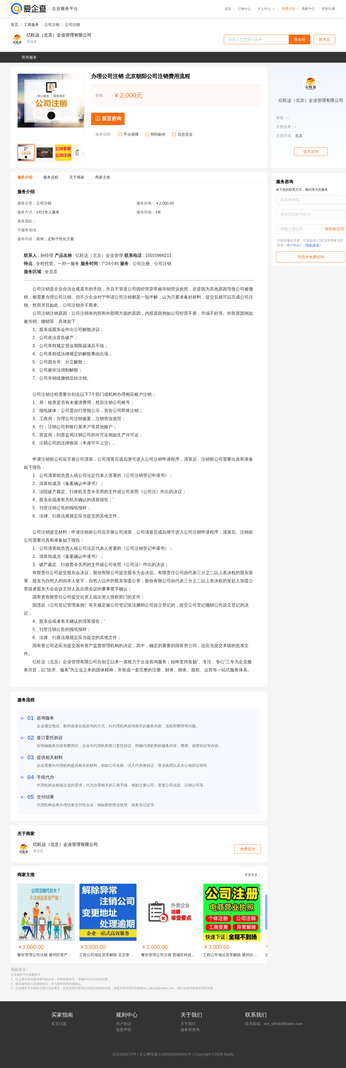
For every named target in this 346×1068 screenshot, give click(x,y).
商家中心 (308, 8)
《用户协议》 (293, 245)
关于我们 (188, 1024)
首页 (228, 9)
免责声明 (123, 1029)
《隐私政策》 (312, 245)
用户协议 (123, 1024)
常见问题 (58, 1024)
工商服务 (31, 24)
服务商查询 (190, 1029)
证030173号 (126, 1054)
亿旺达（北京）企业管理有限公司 (58, 35)
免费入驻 (288, 8)
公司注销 (51, 24)
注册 (332, 9)
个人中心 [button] (266, 9)
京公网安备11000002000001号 (165, 1054)
